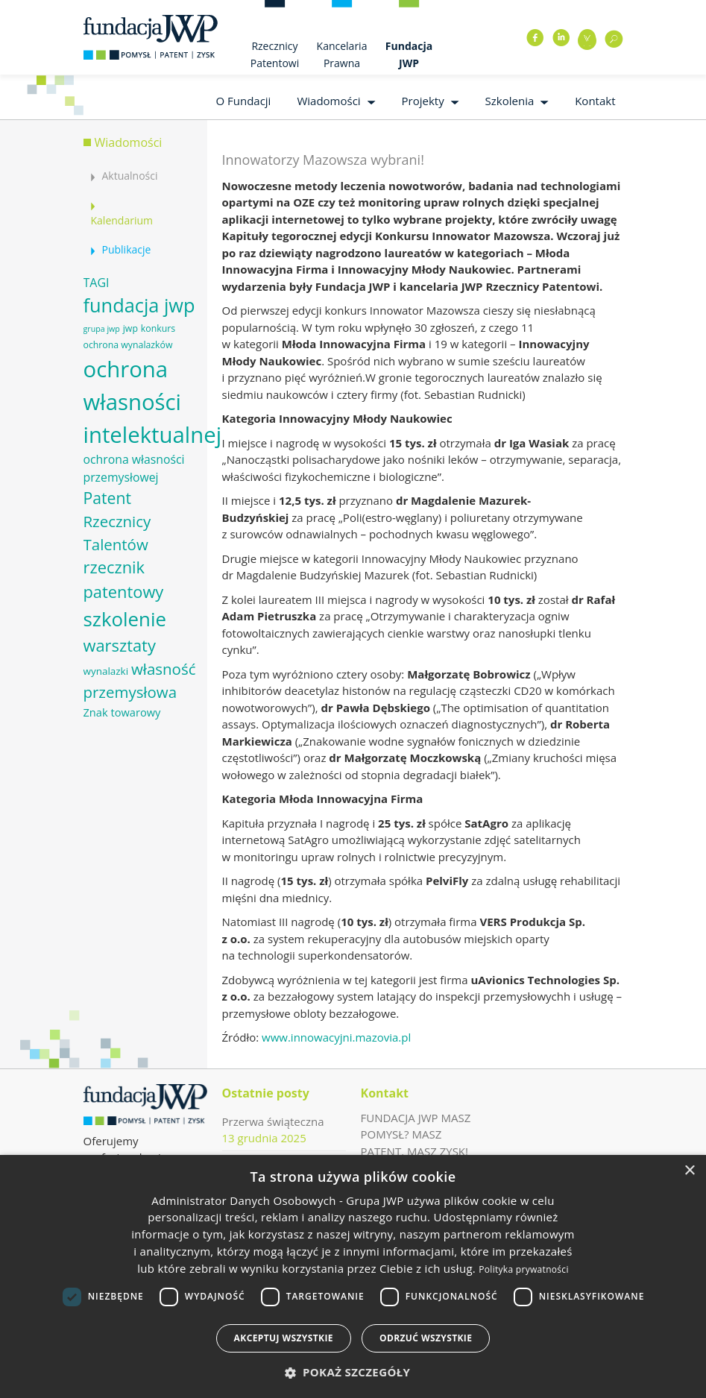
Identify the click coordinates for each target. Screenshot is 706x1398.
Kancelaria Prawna (342, 54)
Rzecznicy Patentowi (274, 54)
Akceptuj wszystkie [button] (283, 1338)
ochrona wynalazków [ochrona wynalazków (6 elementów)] (128, 345)
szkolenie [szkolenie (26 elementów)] (124, 618)
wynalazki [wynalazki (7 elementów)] (106, 671)
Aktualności (130, 176)
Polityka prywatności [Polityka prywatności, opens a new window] (523, 1269)
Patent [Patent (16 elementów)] (107, 497)
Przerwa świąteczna (273, 1121)
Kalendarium (122, 220)
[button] (353, 1372)
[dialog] (353, 1276)
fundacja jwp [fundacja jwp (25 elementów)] (139, 305)
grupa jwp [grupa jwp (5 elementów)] (101, 329)
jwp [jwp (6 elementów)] (130, 328)
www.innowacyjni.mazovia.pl (336, 1037)
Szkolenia (510, 100)
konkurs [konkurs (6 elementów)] (158, 328)
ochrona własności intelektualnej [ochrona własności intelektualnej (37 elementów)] (152, 402)
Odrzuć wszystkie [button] (425, 1338)
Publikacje (126, 249)
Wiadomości (328, 100)
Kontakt (595, 100)
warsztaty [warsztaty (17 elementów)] (119, 645)
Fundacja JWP (408, 54)
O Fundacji (243, 100)
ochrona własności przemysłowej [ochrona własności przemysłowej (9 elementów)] (134, 468)
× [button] (689, 1171)
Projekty (423, 100)
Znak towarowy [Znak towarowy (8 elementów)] (122, 712)
